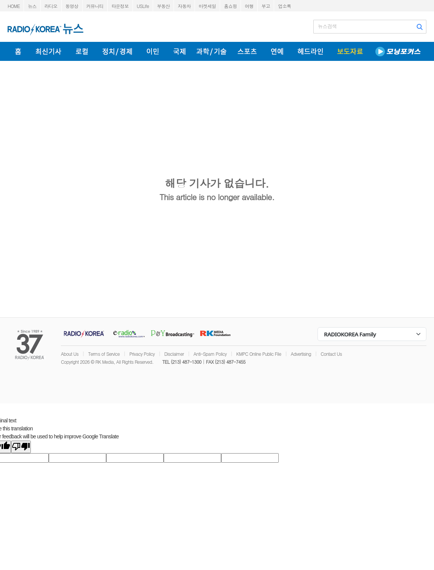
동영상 (71, 6)
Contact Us (331, 353)
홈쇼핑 (230, 6)
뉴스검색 (327, 26)
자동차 (184, 6)
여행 (249, 6)
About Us (69, 353)
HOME (14, 6)
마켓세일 (207, 6)
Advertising (301, 353)
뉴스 (32, 6)
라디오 (51, 6)
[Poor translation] (21, 447)
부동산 (163, 6)
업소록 (284, 6)
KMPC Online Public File (258, 353)
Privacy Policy (142, 353)
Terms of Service (104, 353)
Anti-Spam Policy (210, 353)
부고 (266, 6)
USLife (143, 6)
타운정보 (120, 6)
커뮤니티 (95, 6)
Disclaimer (174, 353)
